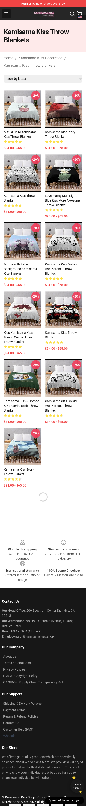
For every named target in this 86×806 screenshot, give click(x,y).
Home (8, 58)
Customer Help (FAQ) (18, 729)
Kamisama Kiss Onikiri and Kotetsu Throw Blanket (61, 268)
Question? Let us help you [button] (64, 800)
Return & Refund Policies (20, 716)
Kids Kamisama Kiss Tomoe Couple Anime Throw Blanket (18, 337)
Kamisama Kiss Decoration (41, 58)
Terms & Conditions (17, 663)
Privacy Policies (14, 669)
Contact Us (11, 723)
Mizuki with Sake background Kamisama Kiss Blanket (20, 268)
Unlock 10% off (77, 786)
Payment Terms (14, 710)
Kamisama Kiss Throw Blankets (29, 65)
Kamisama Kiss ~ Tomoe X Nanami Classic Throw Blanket (21, 405)
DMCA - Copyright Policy (20, 676)
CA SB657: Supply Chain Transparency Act (33, 682)
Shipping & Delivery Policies (22, 703)
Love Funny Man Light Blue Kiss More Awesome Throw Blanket (62, 200)
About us (9, 656)
